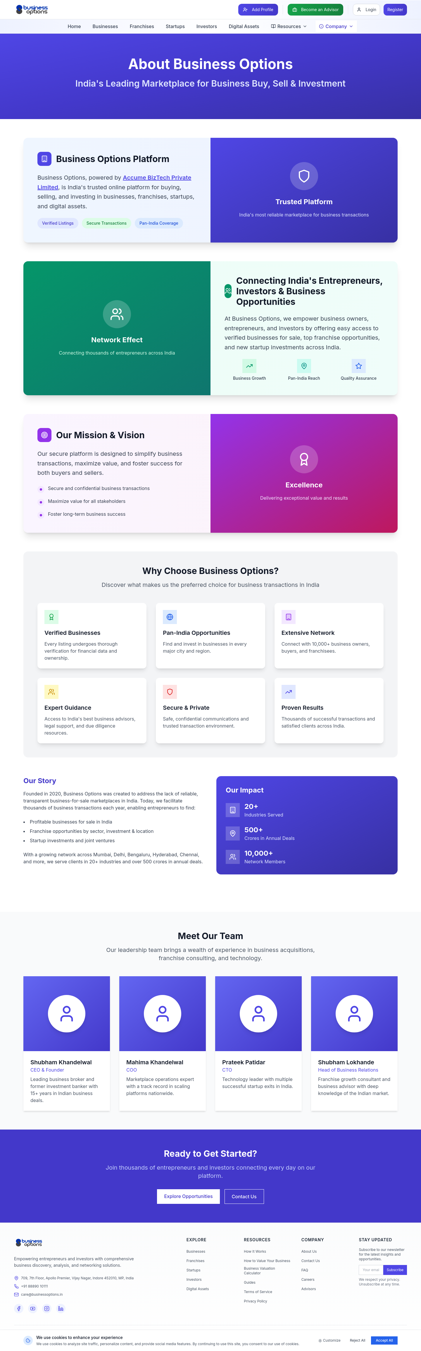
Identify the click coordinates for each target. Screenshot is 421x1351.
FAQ (304, 1270)
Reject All (357, 1340)
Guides (250, 1282)
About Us (309, 1251)
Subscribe (395, 1270)
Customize (329, 1340)
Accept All (384, 1340)
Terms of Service (258, 1292)
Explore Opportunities (188, 1196)
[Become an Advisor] (316, 10)
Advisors (308, 1289)
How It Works (255, 1251)
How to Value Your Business (267, 1261)
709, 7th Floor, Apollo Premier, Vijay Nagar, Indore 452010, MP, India (77, 1278)
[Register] (395, 10)
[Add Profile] (258, 10)
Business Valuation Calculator (259, 1270)
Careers (308, 1279)
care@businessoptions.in (42, 1294)
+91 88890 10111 (34, 1286)
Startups (175, 26)
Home (74, 26)
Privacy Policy (255, 1301)
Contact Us (244, 1196)
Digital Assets (244, 26)
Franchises (142, 26)
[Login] (366, 10)
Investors (206, 26)
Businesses (105, 26)
